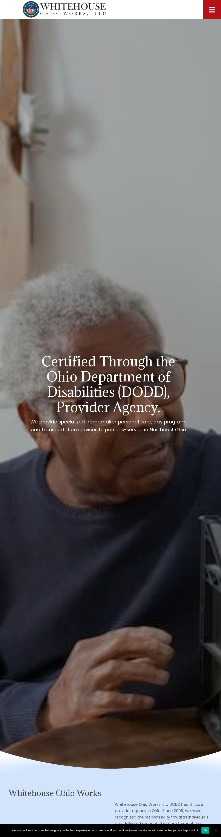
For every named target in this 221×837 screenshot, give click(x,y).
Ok (205, 830)
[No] (215, 830)
